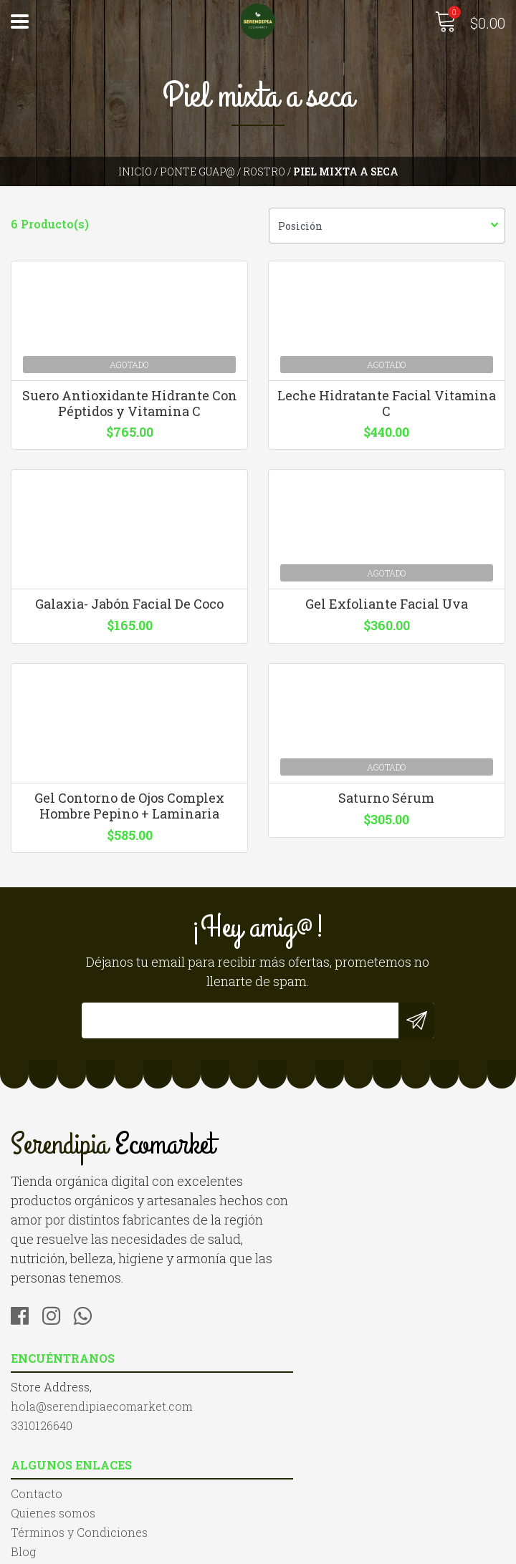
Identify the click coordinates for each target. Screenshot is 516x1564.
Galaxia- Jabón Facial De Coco (129, 617)
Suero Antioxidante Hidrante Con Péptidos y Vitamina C (129, 408)
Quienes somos (53, 1459)
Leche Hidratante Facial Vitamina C (387, 408)
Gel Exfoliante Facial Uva (387, 617)
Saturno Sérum (387, 830)
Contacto (36, 1439)
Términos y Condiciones (79, 1478)
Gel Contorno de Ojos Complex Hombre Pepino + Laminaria (129, 837)
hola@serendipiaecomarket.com (360, 1212)
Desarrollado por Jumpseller (412, 1549)
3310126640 (299, 1232)
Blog (23, 1497)
